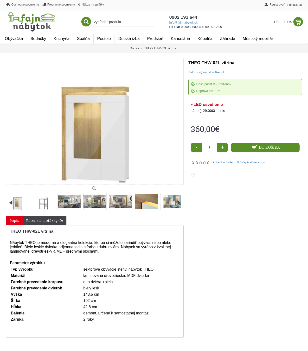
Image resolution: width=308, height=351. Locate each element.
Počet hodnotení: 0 (225, 162)
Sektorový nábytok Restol (206, 72)
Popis (14, 220)
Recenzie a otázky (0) (44, 220)
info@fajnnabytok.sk (183, 22)
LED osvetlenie (208, 104)
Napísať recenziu (253, 162)
